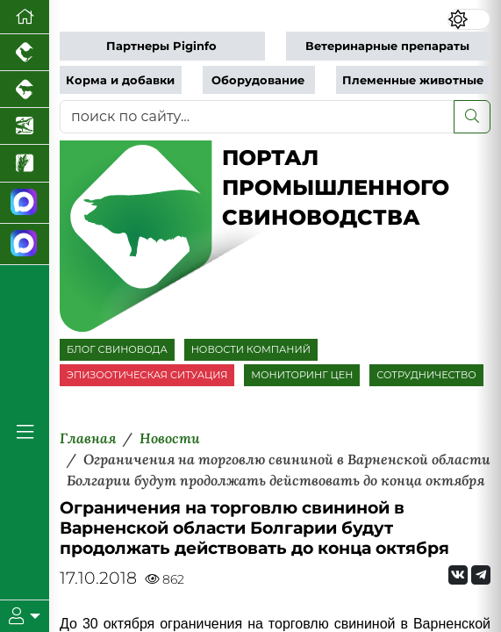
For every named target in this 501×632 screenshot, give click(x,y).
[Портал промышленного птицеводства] (24, 52)
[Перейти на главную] (24, 17)
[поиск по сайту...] (257, 116)
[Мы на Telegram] (480, 575)
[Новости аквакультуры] (24, 126)
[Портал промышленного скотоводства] (24, 89)
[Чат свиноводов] (24, 244)
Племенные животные (412, 80)
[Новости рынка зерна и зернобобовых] (24, 163)
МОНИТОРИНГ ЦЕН (302, 375)
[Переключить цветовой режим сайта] (468, 19)
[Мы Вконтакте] (458, 575)
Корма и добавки (120, 80)
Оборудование (257, 80)
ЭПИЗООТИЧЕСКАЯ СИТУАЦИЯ (147, 375)
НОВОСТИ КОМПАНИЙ (251, 349)
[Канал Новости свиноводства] (24, 203)
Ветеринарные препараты (387, 46)
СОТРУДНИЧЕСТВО (426, 375)
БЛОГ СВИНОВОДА (117, 349)
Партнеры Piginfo (161, 46)
